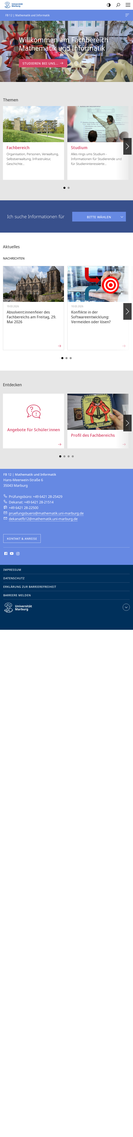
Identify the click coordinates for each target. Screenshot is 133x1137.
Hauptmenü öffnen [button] (127, 5)
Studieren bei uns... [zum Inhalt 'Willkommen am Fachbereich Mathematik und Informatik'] (43, 63)
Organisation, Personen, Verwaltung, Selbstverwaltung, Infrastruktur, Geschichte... (33, 132)
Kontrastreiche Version (107, 5)
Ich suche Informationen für (35, 213)
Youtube (11, 549)
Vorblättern (127, 141)
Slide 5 (71, 354)
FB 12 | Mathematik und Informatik (127, 16)
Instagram (18, 549)
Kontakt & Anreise (22, 535)
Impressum (12, 566)
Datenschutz (14, 574)
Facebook (5, 549)
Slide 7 (73, 453)
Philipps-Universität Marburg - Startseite (14, 5)
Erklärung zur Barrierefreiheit (29, 583)
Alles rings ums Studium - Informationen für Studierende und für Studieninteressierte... (97, 132)
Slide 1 (64, 184)
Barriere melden (17, 591)
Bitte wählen (91, 211)
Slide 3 (69, 184)
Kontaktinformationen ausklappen (126, 603)
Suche (117, 5)
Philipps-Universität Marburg (21, 607)
